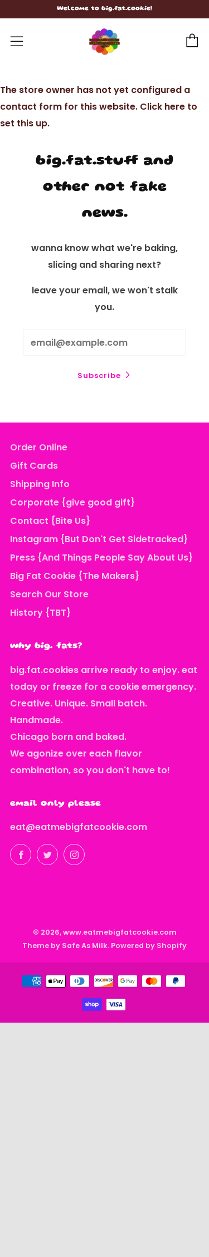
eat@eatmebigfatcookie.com (78, 827)
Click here (162, 106)
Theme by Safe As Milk (65, 945)
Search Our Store (49, 594)
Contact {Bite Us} (50, 520)
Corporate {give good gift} (72, 502)
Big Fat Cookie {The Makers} (74, 575)
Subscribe (99, 375)
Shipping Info (40, 484)
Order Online (38, 447)
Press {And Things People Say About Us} (101, 557)
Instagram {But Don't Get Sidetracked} (99, 539)
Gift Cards (34, 465)
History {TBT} (40, 612)
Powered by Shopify (149, 945)
